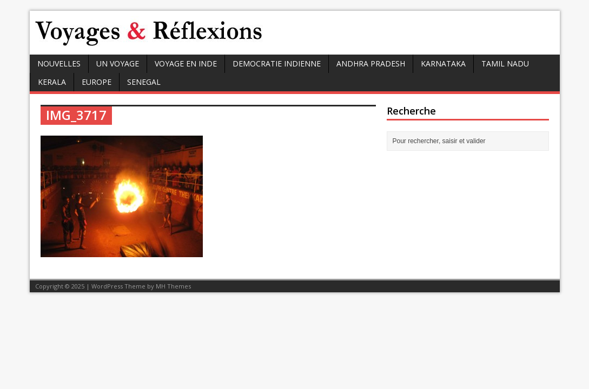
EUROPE (96, 82)
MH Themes (173, 286)
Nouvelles (59, 63)
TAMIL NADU (505, 63)
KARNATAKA (443, 63)
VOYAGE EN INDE (186, 63)
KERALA (52, 82)
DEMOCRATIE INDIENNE (277, 63)
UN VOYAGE (117, 63)
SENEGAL (144, 82)
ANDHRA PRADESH (370, 63)
